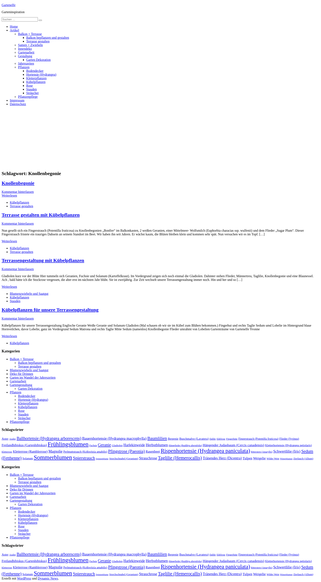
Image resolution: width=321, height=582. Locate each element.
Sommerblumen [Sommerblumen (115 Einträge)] (53, 457)
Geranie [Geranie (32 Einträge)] (104, 445)
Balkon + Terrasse (30, 34)
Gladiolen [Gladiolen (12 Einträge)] (117, 445)
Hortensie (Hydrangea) (41, 74)
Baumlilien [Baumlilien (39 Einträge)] (157, 438)
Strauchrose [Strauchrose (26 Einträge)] (148, 458)
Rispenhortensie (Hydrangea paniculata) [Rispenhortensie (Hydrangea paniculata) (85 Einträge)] (205, 451)
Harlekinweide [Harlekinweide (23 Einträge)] (134, 445)
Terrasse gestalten (38, 41)
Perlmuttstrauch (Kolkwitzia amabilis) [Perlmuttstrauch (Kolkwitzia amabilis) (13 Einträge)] (85, 451)
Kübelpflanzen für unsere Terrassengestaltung (50, 309)
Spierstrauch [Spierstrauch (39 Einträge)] (84, 458)
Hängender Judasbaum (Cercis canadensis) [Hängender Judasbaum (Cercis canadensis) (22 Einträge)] (233, 445)
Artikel (14, 30)
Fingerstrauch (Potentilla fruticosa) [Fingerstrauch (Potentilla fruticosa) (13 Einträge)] (258, 438)
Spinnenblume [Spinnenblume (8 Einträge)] (102, 459)
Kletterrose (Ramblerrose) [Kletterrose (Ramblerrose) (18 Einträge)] (30, 451)
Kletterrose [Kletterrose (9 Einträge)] (7, 452)
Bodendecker (34, 71)
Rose (29, 85)
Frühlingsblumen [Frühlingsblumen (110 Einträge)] (68, 444)
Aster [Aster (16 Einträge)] (5, 438)
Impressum (17, 100)
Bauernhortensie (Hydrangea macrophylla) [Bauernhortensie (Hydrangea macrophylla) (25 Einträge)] (114, 438)
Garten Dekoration (38, 60)
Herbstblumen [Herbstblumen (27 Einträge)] (157, 445)
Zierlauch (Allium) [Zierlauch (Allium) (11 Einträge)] (303, 458)
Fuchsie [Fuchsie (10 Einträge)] (93, 445)
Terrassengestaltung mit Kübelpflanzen (43, 260)
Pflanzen (23, 67)
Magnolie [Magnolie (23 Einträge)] (56, 451)
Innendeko (25, 48)
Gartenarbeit (26, 52)
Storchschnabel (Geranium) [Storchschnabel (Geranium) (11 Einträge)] (123, 458)
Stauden (31, 89)
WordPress (24, 578)
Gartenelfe (9, 5)
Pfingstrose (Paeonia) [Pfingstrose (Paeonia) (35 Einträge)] (126, 451)
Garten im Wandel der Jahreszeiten (32, 377)
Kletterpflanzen (36, 78)
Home (14, 26)
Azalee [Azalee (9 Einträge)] (12, 439)
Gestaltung (25, 56)
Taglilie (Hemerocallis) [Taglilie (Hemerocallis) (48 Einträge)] (180, 457)
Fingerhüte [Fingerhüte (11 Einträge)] (232, 438)
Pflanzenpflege (28, 96)
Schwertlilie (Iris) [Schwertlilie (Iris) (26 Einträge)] (287, 451)
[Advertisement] (160, 138)
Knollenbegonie (18, 183)
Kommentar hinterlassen (18, 192)
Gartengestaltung (21, 385)
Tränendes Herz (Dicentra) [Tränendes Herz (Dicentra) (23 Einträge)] (222, 458)
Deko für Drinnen (21, 374)
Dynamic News (48, 578)
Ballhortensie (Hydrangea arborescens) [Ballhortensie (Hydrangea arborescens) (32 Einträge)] (49, 438)
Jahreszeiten (26, 63)
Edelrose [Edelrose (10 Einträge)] (221, 438)
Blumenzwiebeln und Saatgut (29, 293)
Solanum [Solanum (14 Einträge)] (27, 458)
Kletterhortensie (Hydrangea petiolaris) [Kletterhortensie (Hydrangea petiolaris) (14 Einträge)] (288, 445)
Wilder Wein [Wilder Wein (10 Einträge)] (273, 458)
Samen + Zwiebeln (30, 45)
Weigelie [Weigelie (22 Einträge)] (259, 458)
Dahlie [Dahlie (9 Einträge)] (213, 439)
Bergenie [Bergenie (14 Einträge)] (173, 438)
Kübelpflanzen (35, 82)
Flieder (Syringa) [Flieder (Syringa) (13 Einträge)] (289, 438)
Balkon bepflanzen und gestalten (47, 37)
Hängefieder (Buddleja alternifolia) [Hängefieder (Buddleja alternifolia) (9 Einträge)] (185, 445)
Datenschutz (18, 104)
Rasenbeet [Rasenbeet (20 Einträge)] (153, 451)
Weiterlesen (9, 195)
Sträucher (32, 93)
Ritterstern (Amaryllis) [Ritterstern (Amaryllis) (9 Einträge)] (261, 452)
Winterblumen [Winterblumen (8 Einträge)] (286, 459)
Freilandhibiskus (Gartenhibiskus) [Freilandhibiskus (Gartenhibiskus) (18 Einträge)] (24, 445)
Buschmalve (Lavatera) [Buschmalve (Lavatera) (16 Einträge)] (194, 438)
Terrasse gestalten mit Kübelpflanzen (41, 215)
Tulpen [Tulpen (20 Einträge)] (247, 458)
